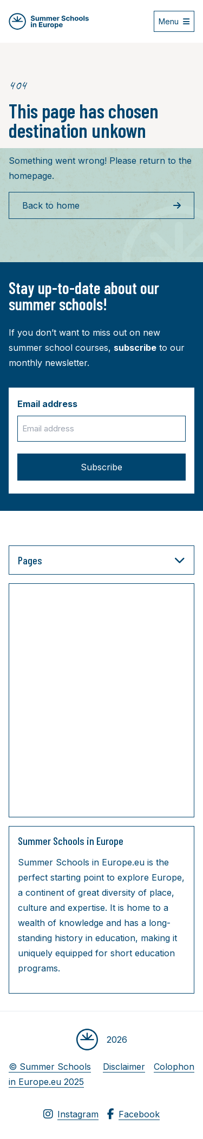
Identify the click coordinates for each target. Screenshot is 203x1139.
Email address (47, 403)
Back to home (101, 205)
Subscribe (101, 467)
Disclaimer (124, 1066)
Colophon (174, 1066)
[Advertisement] (101, 702)
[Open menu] (174, 21)
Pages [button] (101, 560)
